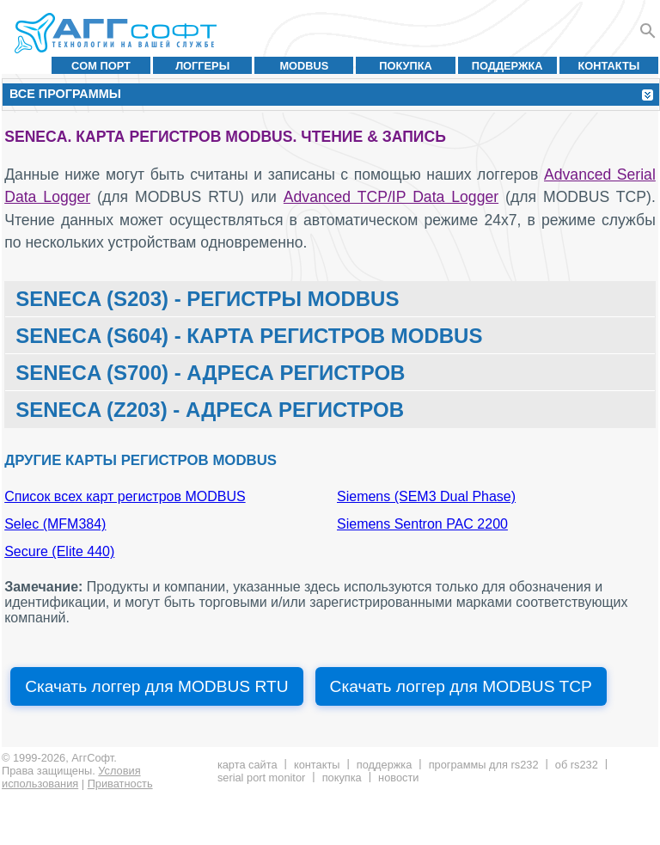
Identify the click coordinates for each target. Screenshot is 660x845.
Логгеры (202, 65)
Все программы (65, 94)
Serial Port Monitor (261, 777)
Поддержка (507, 65)
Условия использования (71, 777)
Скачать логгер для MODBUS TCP (461, 686)
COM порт (101, 65)
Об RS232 (576, 764)
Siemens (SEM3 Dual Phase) (426, 496)
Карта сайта (247, 764)
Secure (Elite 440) (59, 551)
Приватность (120, 783)
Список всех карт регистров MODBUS (124, 496)
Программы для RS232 (484, 764)
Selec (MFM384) (55, 524)
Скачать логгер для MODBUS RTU (156, 686)
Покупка (405, 65)
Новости (398, 777)
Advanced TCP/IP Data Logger (391, 196)
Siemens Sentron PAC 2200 (422, 524)
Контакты (609, 65)
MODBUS (303, 65)
